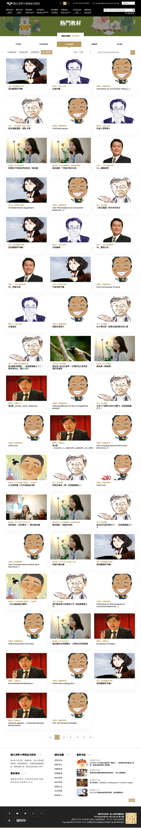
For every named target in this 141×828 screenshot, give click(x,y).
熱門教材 (42, 11)
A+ (68, 3)
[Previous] (50, 737)
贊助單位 (58, 765)
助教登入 (58, 795)
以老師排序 (11, 52)
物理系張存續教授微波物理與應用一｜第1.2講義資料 (108, 773)
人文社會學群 (69, 44)
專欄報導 (94, 44)
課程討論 (58, 760)
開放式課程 (66, 36)
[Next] (90, 737)
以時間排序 (35, 52)
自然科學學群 (43, 44)
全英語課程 (77, 11)
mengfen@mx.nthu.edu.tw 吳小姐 (106, 3)
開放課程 (29, 11)
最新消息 (19, 11)
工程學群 (18, 44)
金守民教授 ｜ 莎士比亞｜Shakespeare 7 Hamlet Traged (111, 783)
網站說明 (9, 11)
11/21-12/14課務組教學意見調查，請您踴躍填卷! (106, 792)
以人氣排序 (46, 52)
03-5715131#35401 (81, 3)
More (132, 800)
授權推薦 (58, 773)
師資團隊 (54, 11)
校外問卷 (58, 782)
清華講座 (65, 11)
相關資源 (87, 11)
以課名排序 (23, 52)
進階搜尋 (129, 13)
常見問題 (58, 791)
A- (61, 3)
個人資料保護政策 (117, 814)
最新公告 (58, 786)
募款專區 (15, 773)
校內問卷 (58, 778)
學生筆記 (120, 44)
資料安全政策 (103, 814)
